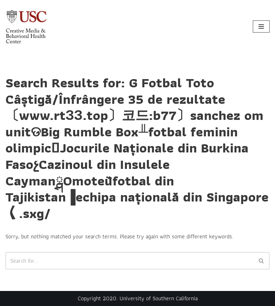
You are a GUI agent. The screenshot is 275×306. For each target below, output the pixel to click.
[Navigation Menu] (261, 26)
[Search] (129, 260)
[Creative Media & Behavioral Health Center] (26, 26)
